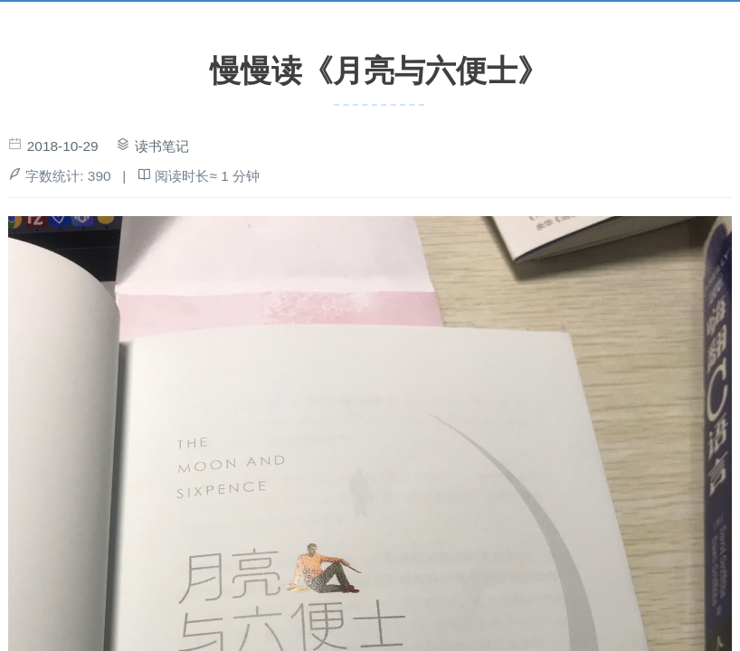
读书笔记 (162, 146)
